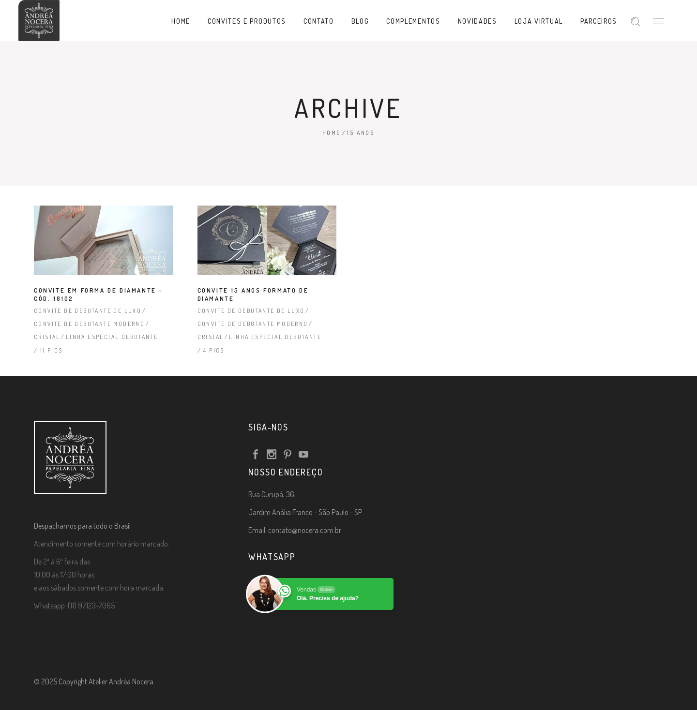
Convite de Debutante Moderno (89, 323)
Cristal (47, 336)
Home (331, 132)
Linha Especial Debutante (112, 336)
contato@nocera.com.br (304, 530)
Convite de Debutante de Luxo (87, 310)
